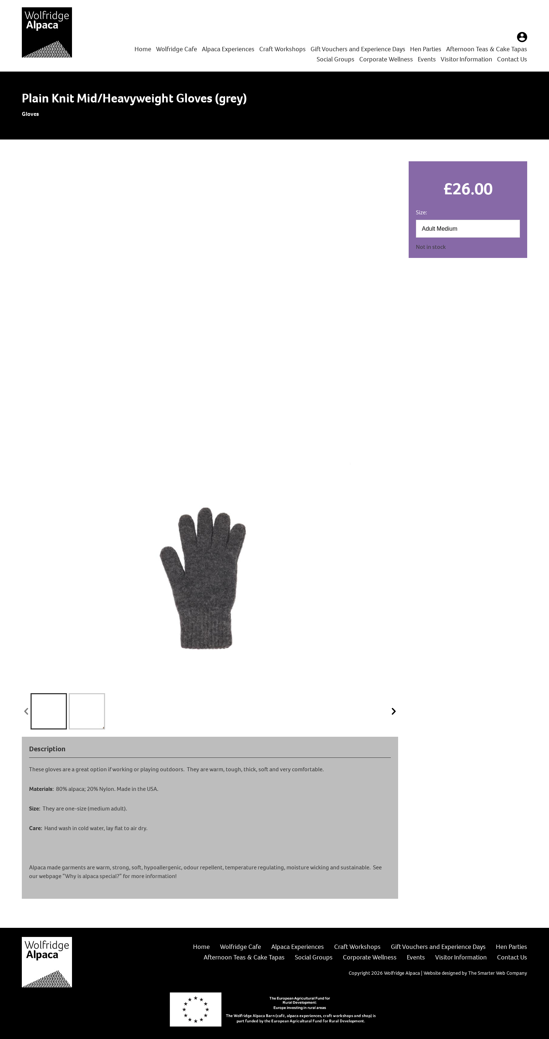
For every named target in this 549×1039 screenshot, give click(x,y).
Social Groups (335, 59)
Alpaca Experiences (228, 49)
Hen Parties (425, 49)
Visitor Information (466, 59)
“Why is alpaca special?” (92, 876)
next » (393, 711)
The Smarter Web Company (497, 973)
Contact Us (512, 59)
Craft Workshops (282, 49)
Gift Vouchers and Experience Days (357, 49)
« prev (26, 711)
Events (427, 59)
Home (143, 49)
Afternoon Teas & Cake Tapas (486, 49)
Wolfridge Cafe (176, 49)
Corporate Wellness (386, 59)
